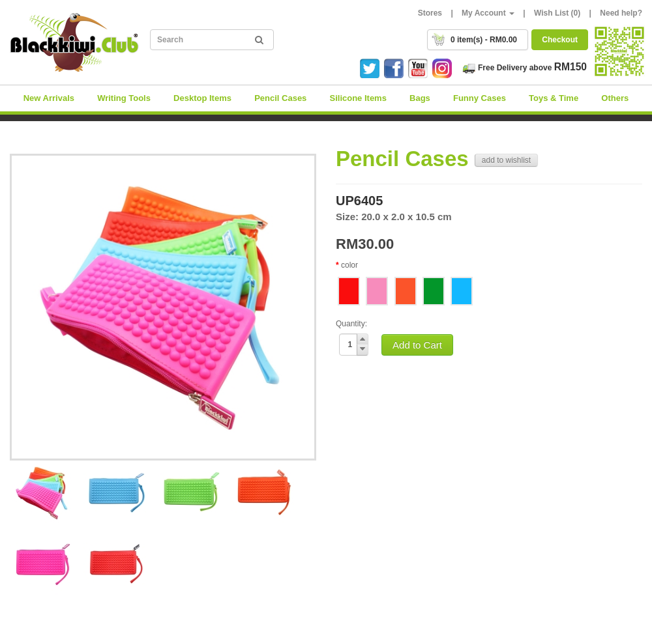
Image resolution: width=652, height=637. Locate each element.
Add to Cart (417, 344)
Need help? (621, 13)
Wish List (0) (557, 13)
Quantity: (351, 323)
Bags (419, 98)
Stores (430, 13)
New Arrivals (48, 98)
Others (615, 98)
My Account (488, 13)
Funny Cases (479, 98)
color (349, 265)
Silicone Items (357, 98)
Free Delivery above (524, 67)
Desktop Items (202, 98)
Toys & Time (553, 98)
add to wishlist (506, 160)
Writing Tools (124, 98)
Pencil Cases (280, 98)
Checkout (560, 39)
